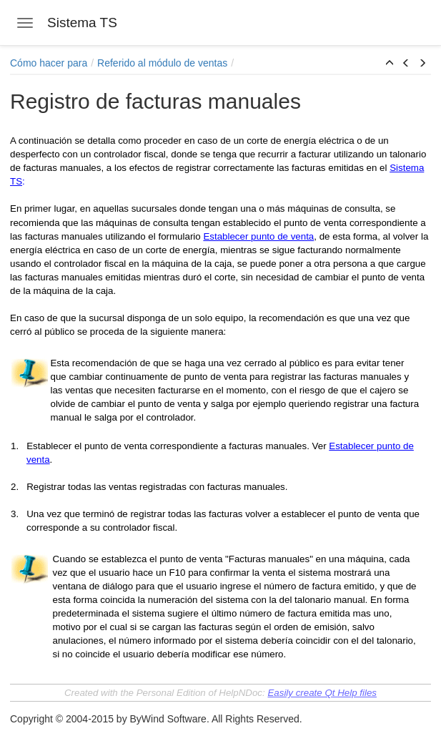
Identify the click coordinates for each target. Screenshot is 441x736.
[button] (389, 64)
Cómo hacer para (48, 63)
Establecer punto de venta (258, 236)
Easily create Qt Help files (322, 692)
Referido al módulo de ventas (162, 63)
